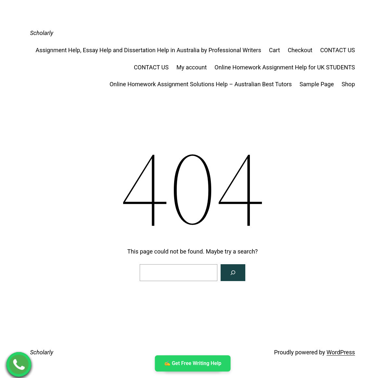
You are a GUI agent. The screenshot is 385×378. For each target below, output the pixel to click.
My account (191, 67)
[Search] (233, 272)
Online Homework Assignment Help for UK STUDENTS (284, 67)
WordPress (341, 352)
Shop (348, 84)
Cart (274, 50)
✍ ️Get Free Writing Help (192, 363)
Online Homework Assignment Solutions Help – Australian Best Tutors (200, 84)
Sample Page (317, 84)
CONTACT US (337, 50)
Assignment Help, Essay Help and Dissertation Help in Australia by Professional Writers (148, 50)
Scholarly (41, 33)
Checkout (300, 50)
